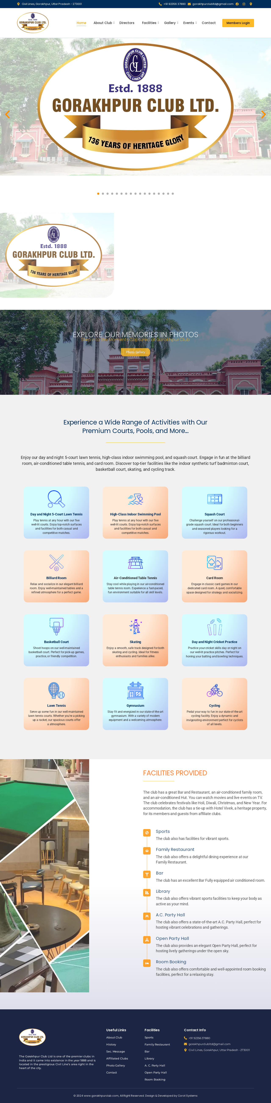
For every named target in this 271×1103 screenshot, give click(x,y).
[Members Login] (238, 23)
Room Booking (155, 1079)
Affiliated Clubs (117, 1058)
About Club (103, 23)
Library (250, 891)
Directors (126, 23)
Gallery (170, 23)
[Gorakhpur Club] (33, 22)
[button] (7, 114)
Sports (250, 831)
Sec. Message (115, 1051)
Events (189, 23)
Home (81, 23)
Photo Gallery (115, 1065)
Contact (209, 23)
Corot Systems (188, 1096)
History (111, 1044)
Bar (246, 873)
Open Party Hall (156, 1072)
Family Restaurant (157, 1044)
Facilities (149, 23)
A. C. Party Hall (155, 1065)
